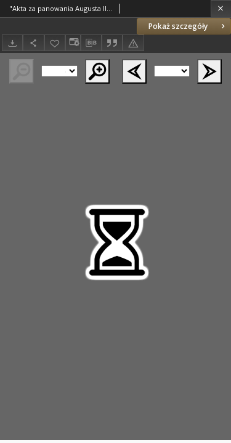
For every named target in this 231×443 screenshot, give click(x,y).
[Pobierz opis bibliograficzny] (91, 43)
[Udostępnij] (33, 42)
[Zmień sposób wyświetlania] (72, 42)
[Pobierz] (12, 42)
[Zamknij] (221, 8)
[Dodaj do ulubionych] (54, 42)
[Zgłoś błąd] (133, 42)
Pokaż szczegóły (187, 26)
